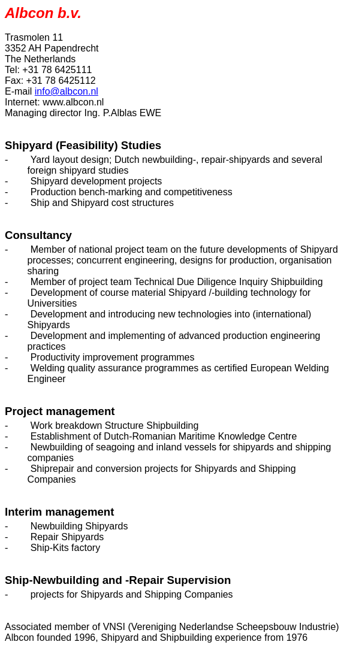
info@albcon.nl (66, 91)
